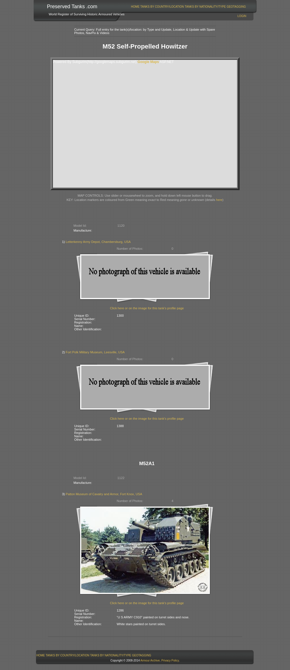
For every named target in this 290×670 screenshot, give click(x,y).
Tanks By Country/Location (162, 6)
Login (241, 16)
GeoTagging (236, 6)
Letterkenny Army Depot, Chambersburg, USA (98, 241)
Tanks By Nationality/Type (205, 6)
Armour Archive (150, 660)
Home (135, 6)
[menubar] (188, 7)
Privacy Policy (170, 660)
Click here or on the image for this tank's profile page (147, 308)
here (219, 199)
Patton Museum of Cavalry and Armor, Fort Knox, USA (104, 494)
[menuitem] (135, 7)
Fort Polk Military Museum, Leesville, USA (95, 352)
